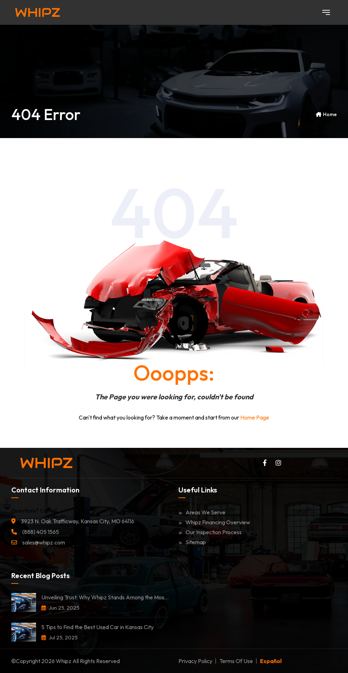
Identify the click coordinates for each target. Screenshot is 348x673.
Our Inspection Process (210, 532)
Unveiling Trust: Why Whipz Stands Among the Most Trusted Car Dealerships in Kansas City (105, 597)
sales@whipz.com (43, 542)
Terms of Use (236, 661)
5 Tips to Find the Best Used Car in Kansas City (97, 627)
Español (271, 661)
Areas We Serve (201, 512)
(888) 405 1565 (40, 532)
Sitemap (192, 542)
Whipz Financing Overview (214, 522)
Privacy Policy (195, 661)
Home (330, 114)
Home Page (254, 417)
